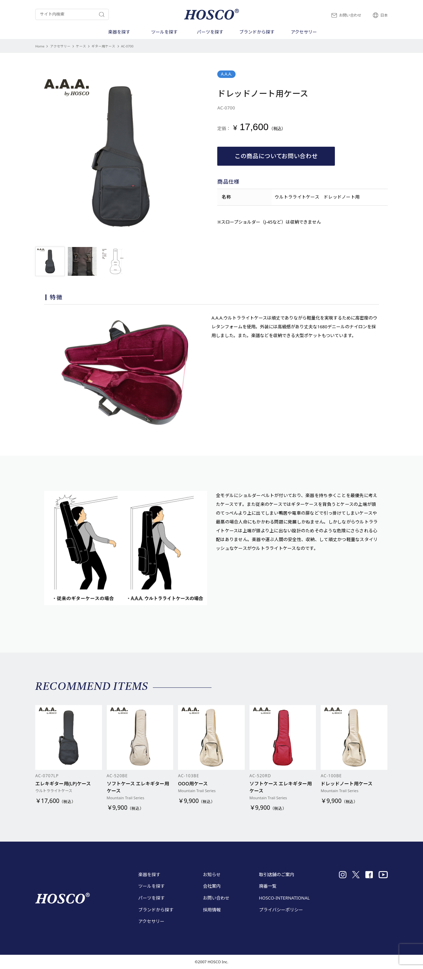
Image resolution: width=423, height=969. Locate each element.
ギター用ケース (103, 46)
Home (39, 46)
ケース (81, 46)
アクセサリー (60, 46)
